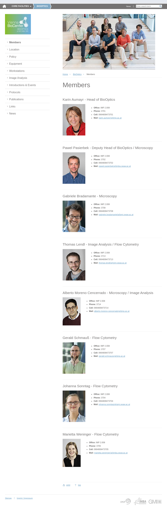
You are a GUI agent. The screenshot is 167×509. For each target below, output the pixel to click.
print (68, 485)
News (128, 6)
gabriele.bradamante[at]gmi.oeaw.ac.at (116, 214)
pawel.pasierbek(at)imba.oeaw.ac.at (115, 166)
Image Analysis (18, 78)
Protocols (14, 92)
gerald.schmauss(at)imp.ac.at (112, 356)
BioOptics (77, 74)
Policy (12, 56)
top (79, 485)
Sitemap (8, 498)
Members (15, 42)
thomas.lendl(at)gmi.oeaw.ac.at (113, 263)
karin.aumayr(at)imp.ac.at (110, 118)
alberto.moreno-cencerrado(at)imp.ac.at (111, 311)
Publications (16, 99)
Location (14, 49)
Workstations (17, 70)
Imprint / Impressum (25, 498)
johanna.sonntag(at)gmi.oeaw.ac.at (114, 404)
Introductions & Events (22, 85)
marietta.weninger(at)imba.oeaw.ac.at (111, 453)
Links (12, 106)
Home (65, 74)
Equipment (15, 63)
